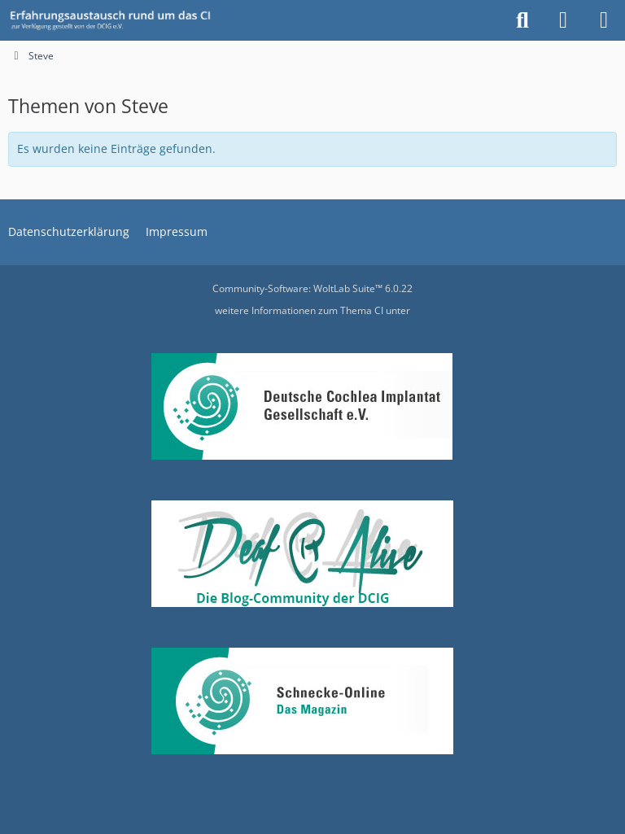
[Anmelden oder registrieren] (563, 20)
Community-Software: (312, 288)
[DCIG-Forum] (115, 20)
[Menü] (604, 20)
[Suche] (522, 20)
